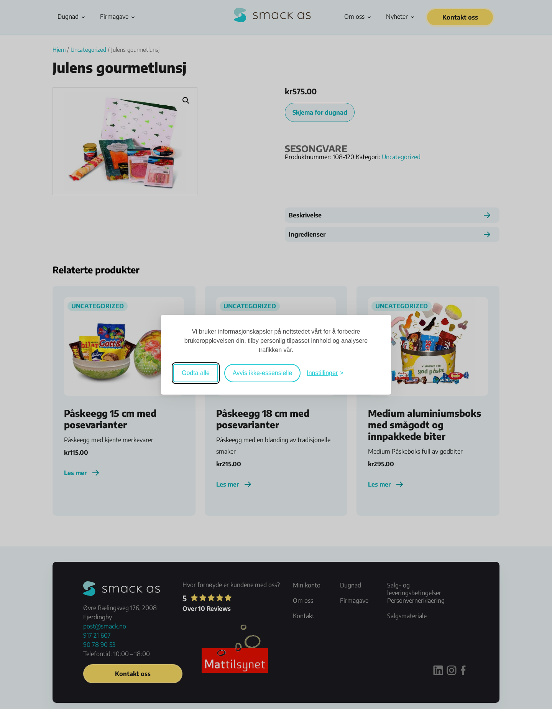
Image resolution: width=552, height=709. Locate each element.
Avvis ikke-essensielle (262, 373)
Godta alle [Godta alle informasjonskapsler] (196, 373)
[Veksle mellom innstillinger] (325, 373)
